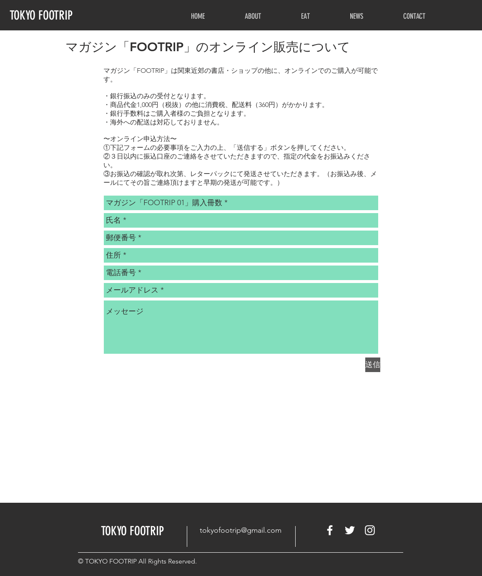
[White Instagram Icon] (370, 530)
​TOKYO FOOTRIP (132, 531)
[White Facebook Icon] (329, 530)
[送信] (372, 365)
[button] (253, 16)
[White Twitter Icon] (349, 530)
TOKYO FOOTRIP (41, 15)
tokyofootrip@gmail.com (240, 530)
